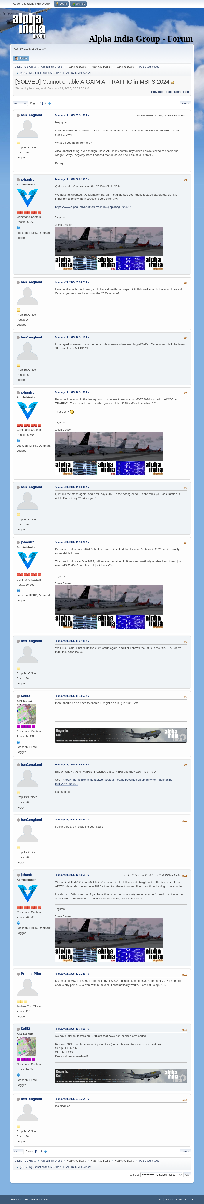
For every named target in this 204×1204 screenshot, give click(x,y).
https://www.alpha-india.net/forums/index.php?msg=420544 (93, 207)
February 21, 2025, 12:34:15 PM (72, 1028)
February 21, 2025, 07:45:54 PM (72, 1099)
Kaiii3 (25, 696)
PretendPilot (31, 974)
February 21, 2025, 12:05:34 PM (72, 764)
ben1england (31, 115)
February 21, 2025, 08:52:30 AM (72, 179)
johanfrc (27, 179)
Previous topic (161, 91)
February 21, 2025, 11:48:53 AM (72, 696)
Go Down (20, 103)
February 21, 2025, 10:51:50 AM (72, 392)
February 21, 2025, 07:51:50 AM (72, 115)
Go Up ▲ (189, 1199)
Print (185, 103)
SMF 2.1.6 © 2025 (19, 1199)
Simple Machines (39, 1199)
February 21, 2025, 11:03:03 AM (72, 487)
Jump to (134, 1174)
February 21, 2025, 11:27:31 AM (72, 641)
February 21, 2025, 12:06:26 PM (72, 819)
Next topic (181, 91)
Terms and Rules (173, 1199)
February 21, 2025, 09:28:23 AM (72, 282)
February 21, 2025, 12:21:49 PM (72, 973)
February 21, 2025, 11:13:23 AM (72, 542)
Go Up (18, 1151)
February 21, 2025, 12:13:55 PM (72, 875)
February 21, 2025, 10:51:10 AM (72, 337)
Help (160, 1199)
